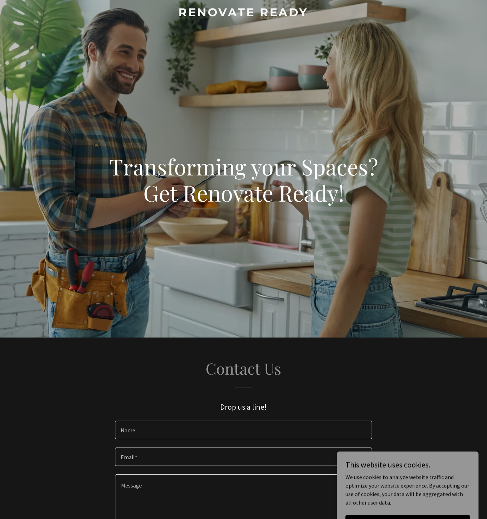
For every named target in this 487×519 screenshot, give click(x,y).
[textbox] (243, 430)
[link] (243, 14)
